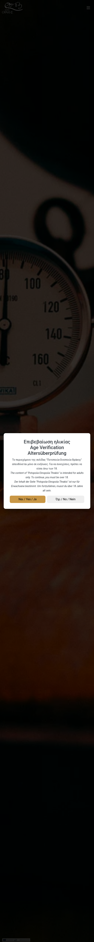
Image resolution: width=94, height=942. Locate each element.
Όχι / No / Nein (65, 499)
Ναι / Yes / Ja (28, 499)
